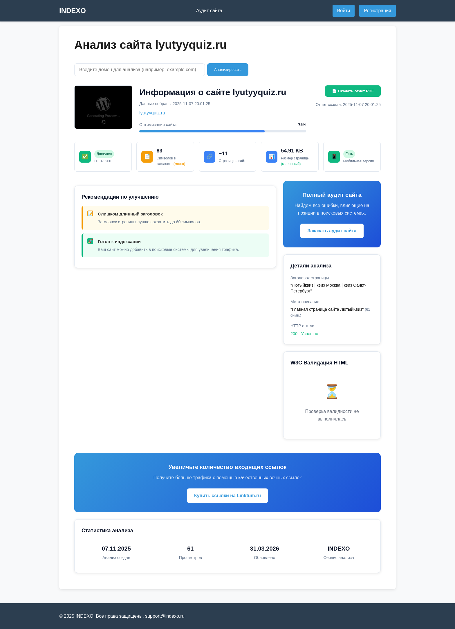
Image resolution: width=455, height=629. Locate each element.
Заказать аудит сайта (331, 230)
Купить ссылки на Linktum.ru (227, 495)
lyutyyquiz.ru (152, 112)
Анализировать (227, 69)
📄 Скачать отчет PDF (353, 91)
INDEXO (72, 11)
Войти (343, 10)
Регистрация (377, 10)
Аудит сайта (209, 10)
